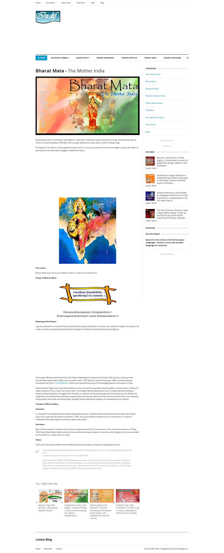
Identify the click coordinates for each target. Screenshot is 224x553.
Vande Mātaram (62, 383)
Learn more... (152, 168)
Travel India (150, 58)
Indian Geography (105, 58)
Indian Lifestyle (129, 58)
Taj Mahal (150, 110)
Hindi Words (151, 124)
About (38, 549)
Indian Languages (172, 58)
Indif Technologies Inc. (179, 549)
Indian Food (65, 3)
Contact (59, 549)
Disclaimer (48, 549)
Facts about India (153, 74)
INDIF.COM (155, 549)
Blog (102, 3)
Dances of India (152, 88)
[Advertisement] (119, 30)
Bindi (148, 132)
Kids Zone (80, 3)
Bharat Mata (151, 81)
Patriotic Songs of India (155, 96)
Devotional (50, 3)
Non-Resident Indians (155, 117)
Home (38, 3)
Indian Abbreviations (154, 103)
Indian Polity (82, 58)
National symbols (60, 58)
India (93, 3)
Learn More (151, 185)
